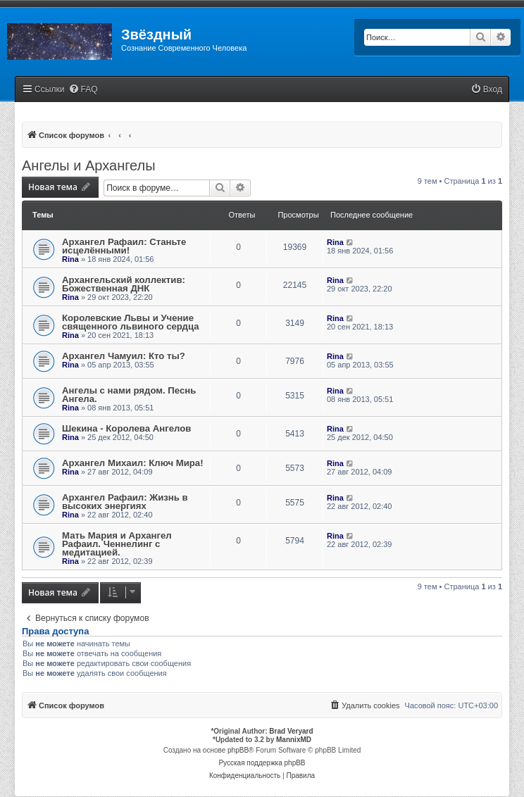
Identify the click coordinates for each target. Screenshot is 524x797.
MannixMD (293, 739)
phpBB (238, 750)
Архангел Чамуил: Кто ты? (123, 356)
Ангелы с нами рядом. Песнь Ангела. (129, 394)
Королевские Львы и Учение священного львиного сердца (130, 322)
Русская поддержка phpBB (261, 763)
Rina (70, 259)
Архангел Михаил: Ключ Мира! (133, 463)
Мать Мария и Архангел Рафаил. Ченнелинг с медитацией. (117, 544)
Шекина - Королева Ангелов (126, 428)
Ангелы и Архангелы (89, 165)
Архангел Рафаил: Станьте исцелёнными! (124, 246)
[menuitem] (83, 89)
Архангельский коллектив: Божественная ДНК (123, 284)
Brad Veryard (291, 731)
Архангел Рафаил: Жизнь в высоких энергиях (125, 501)
